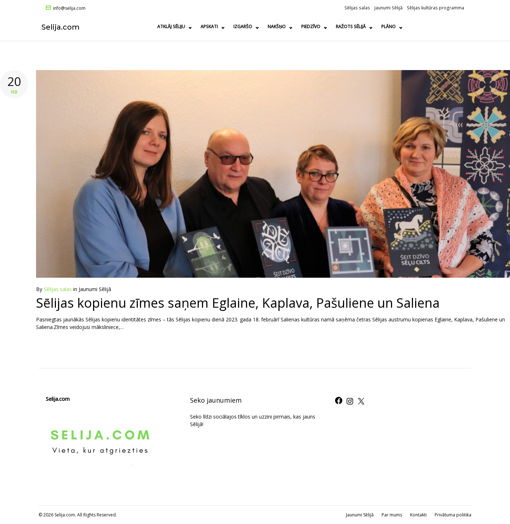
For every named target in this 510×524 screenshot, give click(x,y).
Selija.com (65, 26)
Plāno (450, 26)
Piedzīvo (372, 26)
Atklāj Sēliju (233, 26)
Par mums (392, 515)
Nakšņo (339, 26)
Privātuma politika (453, 515)
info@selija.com (69, 8)
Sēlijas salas (357, 7)
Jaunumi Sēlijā (388, 7)
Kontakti (418, 515)
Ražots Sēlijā (413, 26)
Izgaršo (304, 26)
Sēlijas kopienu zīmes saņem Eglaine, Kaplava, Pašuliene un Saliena (238, 303)
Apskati (271, 26)
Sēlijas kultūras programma (435, 7)
